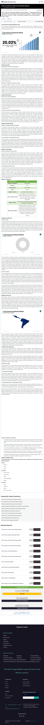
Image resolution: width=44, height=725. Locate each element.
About (6, 681)
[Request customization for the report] (22, 601)
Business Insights (26, 681)
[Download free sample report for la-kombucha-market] (22, 587)
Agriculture (18, 655)
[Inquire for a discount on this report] (22, 608)
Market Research (26, 683)
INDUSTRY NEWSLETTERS (29, 692)
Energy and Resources (21, 659)
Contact (6, 685)
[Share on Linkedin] (39, 10)
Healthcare (5, 655)
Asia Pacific (5, 641)
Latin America (6, 643)
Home (3, 9)
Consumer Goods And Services (9, 661)
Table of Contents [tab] (22, 21)
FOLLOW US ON (22, 713)
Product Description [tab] (8, 21)
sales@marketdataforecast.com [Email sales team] (24, 613)
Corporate (8, 679)
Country (5, 647)
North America (6, 637)
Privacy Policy (7, 697)
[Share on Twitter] (41, 10)
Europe (5, 639)
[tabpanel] (22, 257)
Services (25, 679)
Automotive (19, 657)
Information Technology (35, 657)
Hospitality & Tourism (34, 661)
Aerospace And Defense (35, 659)
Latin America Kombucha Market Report (20, 9)
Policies (7, 691)
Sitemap (6, 687)
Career (6, 683)
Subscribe (36, 697)
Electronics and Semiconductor (9, 659)
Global (4, 635)
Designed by (30, 721)
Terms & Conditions (9, 695)
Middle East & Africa (7, 645)
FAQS (6, 693)
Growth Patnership (26, 685)
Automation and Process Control (23, 661)
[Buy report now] (22, 594)
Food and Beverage (8, 9)
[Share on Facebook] (37, 10)
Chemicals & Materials (8, 657)
